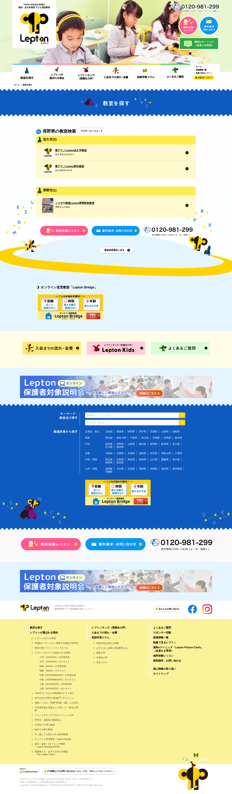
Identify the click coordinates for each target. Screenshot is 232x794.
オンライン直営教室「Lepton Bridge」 (54, 739)
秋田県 (131, 431)
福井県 (120, 447)
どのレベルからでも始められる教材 (52, 652)
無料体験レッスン (163, 655)
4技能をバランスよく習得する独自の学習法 (56, 643)
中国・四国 (91, 459)
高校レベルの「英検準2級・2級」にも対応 (57, 702)
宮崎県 (153, 468)
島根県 (142, 459)
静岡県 (153, 444)
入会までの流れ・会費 (104, 632)
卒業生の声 (102, 657)
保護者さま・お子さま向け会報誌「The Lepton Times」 (51, 753)
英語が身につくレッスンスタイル (51, 648)
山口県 (153, 459)
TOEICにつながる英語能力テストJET (54, 693)
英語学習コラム (100, 637)
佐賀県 (131, 468)
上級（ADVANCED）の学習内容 (55, 684)
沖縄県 (108, 471)
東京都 (108, 437)
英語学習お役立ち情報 (107, 643)
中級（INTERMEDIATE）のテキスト (57, 679)
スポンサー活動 (162, 632)
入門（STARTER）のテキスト (54, 661)
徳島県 (108, 462)
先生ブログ (102, 662)
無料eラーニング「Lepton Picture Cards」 (178, 649)
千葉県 (133, 437)
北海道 (108, 431)
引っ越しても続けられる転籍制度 (51, 734)
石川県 (108, 447)
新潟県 (108, 444)
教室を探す (36, 627)
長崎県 (142, 468)
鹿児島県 (177, 468)
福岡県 (108, 468)
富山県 (176, 444)
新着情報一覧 (160, 637)
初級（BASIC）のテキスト (52, 670)
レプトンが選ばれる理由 (44, 632)
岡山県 (108, 459)
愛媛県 (164, 459)
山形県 (164, 431)
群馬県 (167, 437)
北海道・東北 (92, 431)
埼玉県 (145, 437)
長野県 (120, 444)
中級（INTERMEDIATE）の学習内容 (57, 675)
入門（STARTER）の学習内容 (54, 657)
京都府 (131, 453)
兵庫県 (120, 453)
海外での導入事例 (43, 729)
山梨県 (131, 444)
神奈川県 (121, 437)
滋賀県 (142, 453)
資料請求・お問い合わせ (167, 660)
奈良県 (153, 453)
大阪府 (108, 453)
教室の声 (100, 652)
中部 (87, 444)
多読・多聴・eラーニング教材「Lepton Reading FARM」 (50, 745)
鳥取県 (131, 459)
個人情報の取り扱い (164, 668)
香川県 (176, 459)
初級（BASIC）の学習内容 (52, 666)
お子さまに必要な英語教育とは (112, 648)
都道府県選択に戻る (114, 250)
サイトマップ (160, 673)
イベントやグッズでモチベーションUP (54, 715)
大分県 (120, 468)
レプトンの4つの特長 (45, 638)
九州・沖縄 (91, 468)
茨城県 (156, 437)
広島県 (120, 459)
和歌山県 (166, 453)
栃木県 (178, 437)
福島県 (176, 431)
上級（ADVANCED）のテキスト (55, 688)
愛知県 (142, 444)
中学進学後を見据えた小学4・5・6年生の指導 (57, 709)
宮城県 (153, 431)
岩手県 (142, 431)
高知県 (120, 462)
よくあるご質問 (162, 627)
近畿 (87, 453)
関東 (87, 437)
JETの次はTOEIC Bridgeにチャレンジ (54, 697)
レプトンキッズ (109, 627)
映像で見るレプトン (164, 642)
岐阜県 (164, 444)
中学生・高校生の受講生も (48, 720)
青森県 (120, 431)
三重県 (178, 453)
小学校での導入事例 (45, 724)
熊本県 (164, 468)
